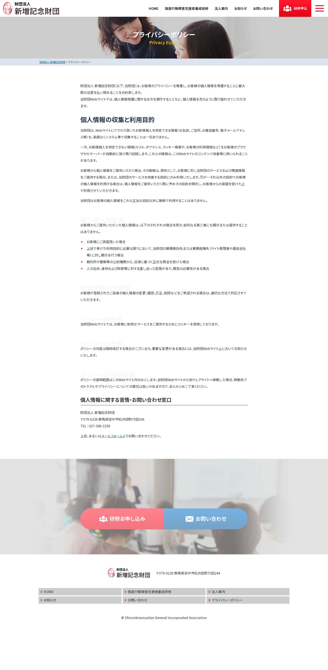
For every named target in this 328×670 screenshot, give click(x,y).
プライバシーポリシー (227, 599)
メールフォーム (112, 435)
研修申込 (300, 8)
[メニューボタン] (319, 8)
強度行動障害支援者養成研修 (186, 8)
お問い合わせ (263, 8)
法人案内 (221, 8)
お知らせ (240, 8)
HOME (154, 8)
